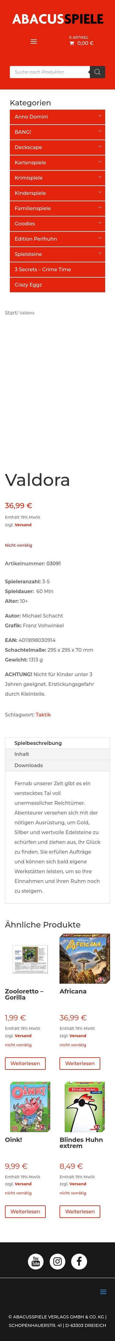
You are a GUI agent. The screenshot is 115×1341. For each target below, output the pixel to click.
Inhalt (21, 754)
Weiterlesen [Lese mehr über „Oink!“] (25, 1212)
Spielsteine (28, 254)
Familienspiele (33, 208)
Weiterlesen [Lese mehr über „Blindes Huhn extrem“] (80, 1212)
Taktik (43, 715)
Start (11, 313)
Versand (23, 525)
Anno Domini (31, 117)
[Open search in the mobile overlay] (57, 72)
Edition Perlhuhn (36, 239)
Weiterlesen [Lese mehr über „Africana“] (80, 1063)
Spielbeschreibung (38, 743)
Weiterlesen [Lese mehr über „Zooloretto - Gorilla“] (25, 1063)
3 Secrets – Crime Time (43, 269)
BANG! (23, 132)
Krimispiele (29, 178)
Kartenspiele (30, 163)
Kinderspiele (30, 193)
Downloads (28, 765)
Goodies (25, 224)
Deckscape (28, 147)
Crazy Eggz (28, 285)
